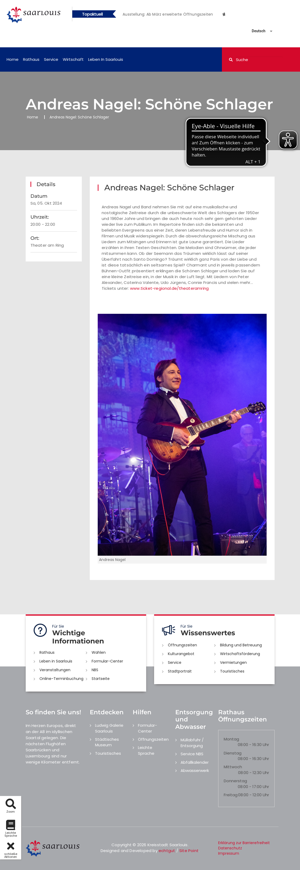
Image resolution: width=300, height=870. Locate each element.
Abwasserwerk (195, 770)
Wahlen (99, 652)
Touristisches (232, 671)
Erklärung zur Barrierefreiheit (244, 842)
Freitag (231, 795)
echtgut (167, 850)
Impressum (228, 853)
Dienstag (232, 753)
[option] (170, 14)
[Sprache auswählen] (256, 31)
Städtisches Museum (107, 742)
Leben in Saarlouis (105, 59)
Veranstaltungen (54, 670)
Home (13, 59)
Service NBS (192, 754)
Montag (231, 739)
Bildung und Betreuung (241, 645)
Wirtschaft (73, 59)
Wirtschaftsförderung (240, 653)
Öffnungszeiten (182, 645)
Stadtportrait (180, 671)
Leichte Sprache (146, 750)
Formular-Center (107, 661)
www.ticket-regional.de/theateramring (169, 288)
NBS (95, 670)
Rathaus (31, 59)
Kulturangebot (181, 653)
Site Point (189, 850)
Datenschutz (230, 848)
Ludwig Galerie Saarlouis (109, 728)
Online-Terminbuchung (61, 678)
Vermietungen (233, 662)
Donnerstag (235, 781)
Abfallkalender (195, 762)
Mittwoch (233, 767)
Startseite (101, 678)
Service (51, 59)
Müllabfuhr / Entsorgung (192, 742)
